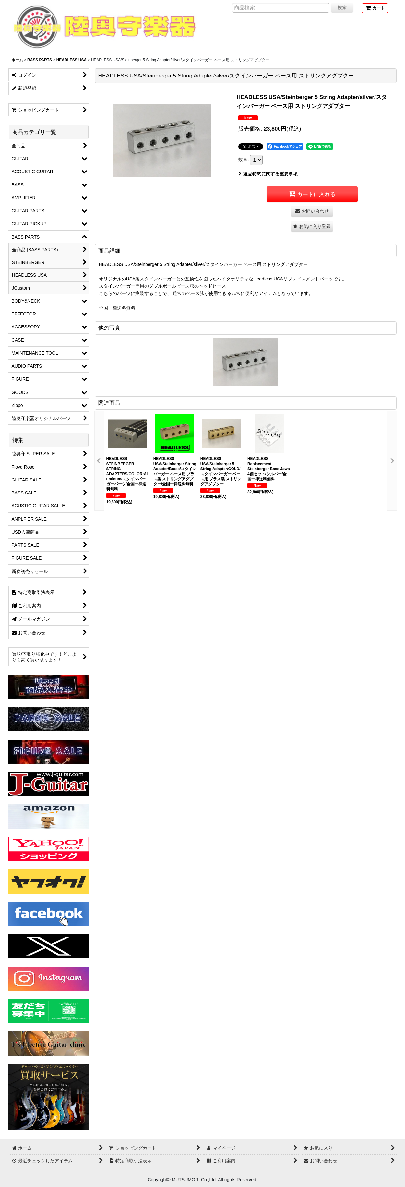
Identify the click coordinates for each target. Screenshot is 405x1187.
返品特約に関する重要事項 (268, 173)
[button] (312, 226)
